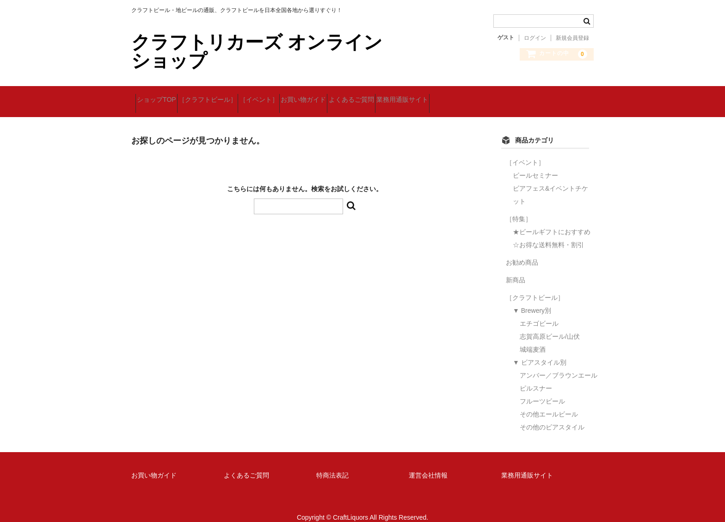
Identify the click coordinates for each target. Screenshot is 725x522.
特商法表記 (332, 463)
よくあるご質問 (420, 95)
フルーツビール (542, 389)
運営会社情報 (428, 463)
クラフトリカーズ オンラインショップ (256, 51)
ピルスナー (536, 376)
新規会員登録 (572, 38)
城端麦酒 (533, 338)
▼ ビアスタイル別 (539, 350)
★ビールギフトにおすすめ (551, 220)
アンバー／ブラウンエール (558, 363)
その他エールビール (549, 402)
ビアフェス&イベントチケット (550, 183)
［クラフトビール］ (228, 95)
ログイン (535, 38)
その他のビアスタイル (552, 415)
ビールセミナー (535, 164)
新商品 (515, 268)
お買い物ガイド (356, 95)
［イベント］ (295, 95)
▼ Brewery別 (532, 299)
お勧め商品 (522, 251)
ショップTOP (160, 95)
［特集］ (519, 207)
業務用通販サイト (488, 95)
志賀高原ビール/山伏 (550, 325)
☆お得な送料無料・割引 (548, 233)
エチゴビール (539, 312)
